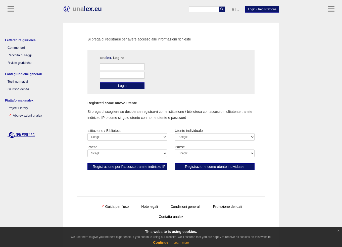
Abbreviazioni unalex (25, 115)
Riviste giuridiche (19, 63)
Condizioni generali (185, 207)
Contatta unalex (171, 217)
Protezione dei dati (227, 207)
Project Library (18, 108)
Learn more (181, 242)
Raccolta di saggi (20, 55)
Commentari (16, 48)
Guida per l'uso (115, 207)
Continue (160, 242)
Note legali (149, 207)
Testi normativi (18, 81)
